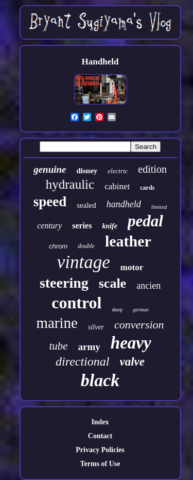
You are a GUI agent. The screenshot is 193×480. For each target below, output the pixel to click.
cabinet (117, 186)
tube (58, 346)
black (100, 380)
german (141, 309)
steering (64, 283)
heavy (131, 343)
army (89, 346)
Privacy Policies (100, 450)
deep (117, 309)
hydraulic (70, 184)
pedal (145, 221)
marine (57, 323)
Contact (100, 436)
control (76, 302)
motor (131, 267)
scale (112, 283)
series (82, 225)
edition (152, 169)
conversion (139, 324)
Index (100, 422)
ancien (148, 285)
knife (109, 226)
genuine (49, 169)
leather (128, 241)
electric (118, 171)
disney (86, 171)
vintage (83, 262)
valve (132, 361)
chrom (58, 246)
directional (82, 361)
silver (96, 327)
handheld (124, 204)
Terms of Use (100, 464)
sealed (86, 205)
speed (50, 201)
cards (147, 187)
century (49, 225)
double (86, 246)
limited (159, 207)
